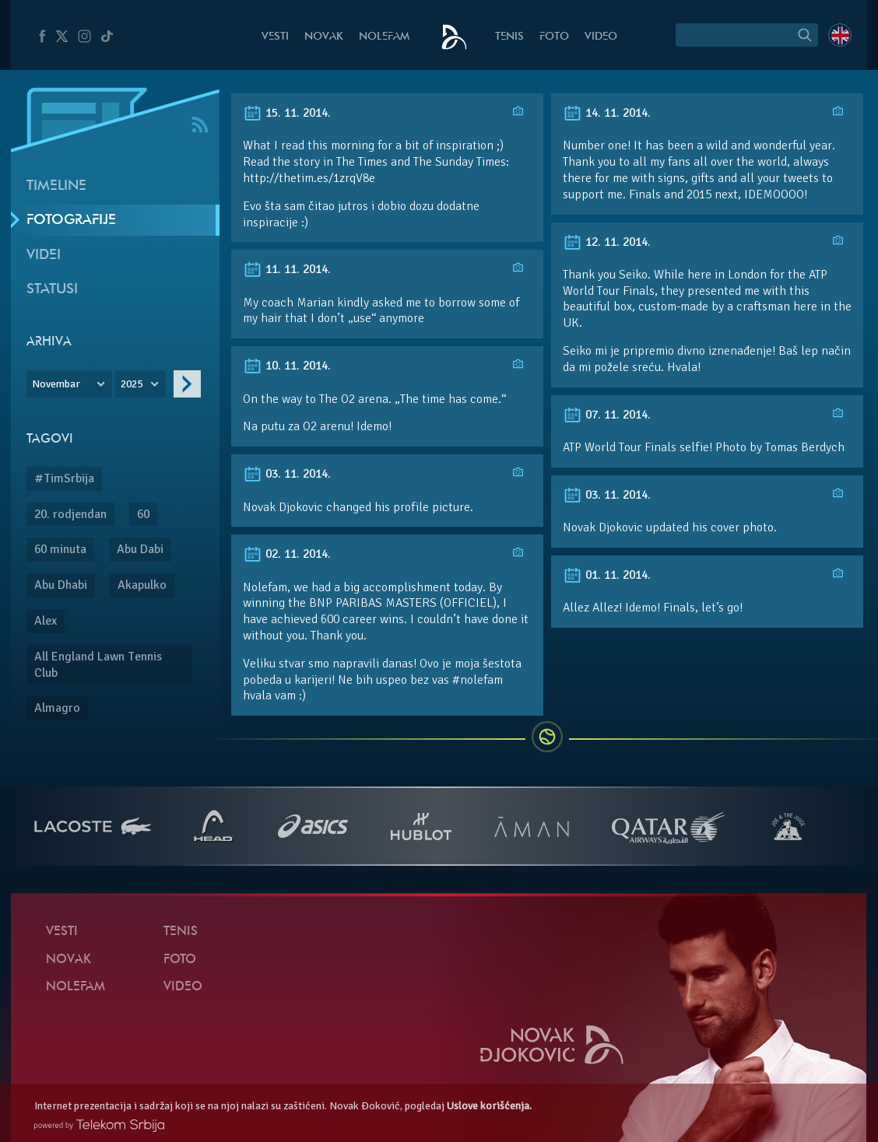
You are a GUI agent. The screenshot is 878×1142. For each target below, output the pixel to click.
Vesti (275, 37)
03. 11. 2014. (287, 474)
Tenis (509, 37)
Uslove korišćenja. (489, 1105)
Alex (45, 621)
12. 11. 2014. (607, 242)
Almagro (57, 708)
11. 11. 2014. (287, 269)
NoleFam (384, 37)
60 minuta (60, 549)
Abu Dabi (140, 549)
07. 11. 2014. (607, 414)
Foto (554, 37)
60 (143, 514)
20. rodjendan (70, 514)
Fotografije (71, 220)
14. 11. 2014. (607, 113)
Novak (323, 37)
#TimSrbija (64, 478)
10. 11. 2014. (287, 365)
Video (601, 37)
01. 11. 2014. (607, 575)
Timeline (56, 186)
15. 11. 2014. (287, 113)
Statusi (52, 289)
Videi (43, 255)
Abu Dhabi (60, 585)
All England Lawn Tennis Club (98, 665)
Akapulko (142, 585)
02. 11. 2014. (287, 554)
